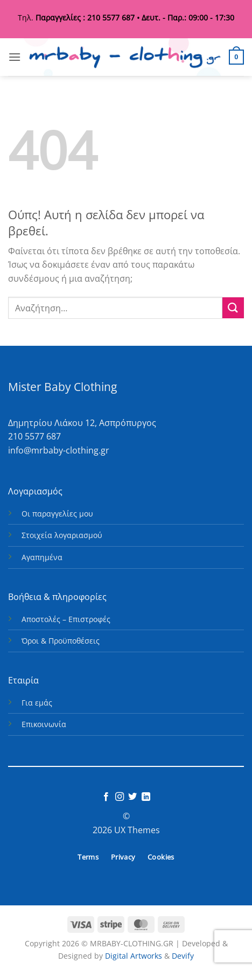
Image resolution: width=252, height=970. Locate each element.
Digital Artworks (133, 956)
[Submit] (233, 307)
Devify (183, 956)
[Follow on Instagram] (119, 797)
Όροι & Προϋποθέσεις (61, 641)
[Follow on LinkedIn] (146, 797)
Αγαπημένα (42, 557)
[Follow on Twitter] (132, 797)
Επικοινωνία (44, 724)
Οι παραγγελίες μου (57, 513)
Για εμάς (37, 702)
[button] (14, 57)
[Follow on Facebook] (106, 797)
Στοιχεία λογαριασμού (62, 535)
